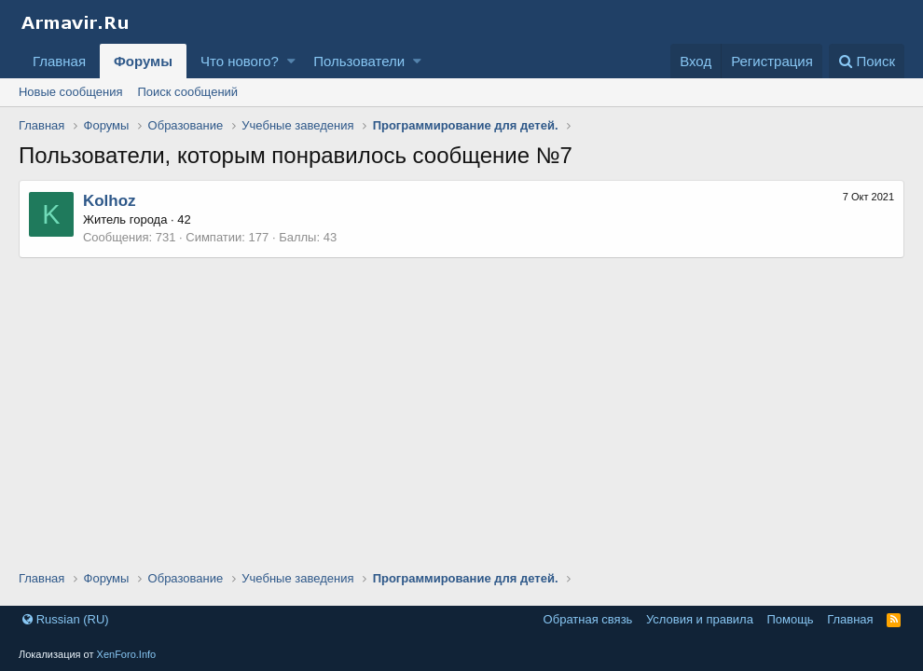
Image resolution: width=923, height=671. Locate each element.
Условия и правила (699, 619)
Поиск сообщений (187, 92)
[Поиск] (866, 61)
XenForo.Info (127, 654)
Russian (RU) (65, 619)
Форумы (143, 61)
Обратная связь (588, 619)
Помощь (789, 619)
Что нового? (239, 61)
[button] (291, 61)
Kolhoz (109, 201)
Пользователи (359, 61)
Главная (59, 61)
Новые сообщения (71, 92)
